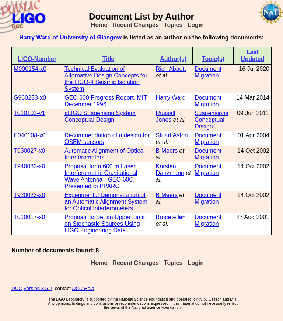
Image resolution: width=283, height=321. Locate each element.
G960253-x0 (30, 97)
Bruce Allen (171, 217)
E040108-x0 (29, 135)
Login (196, 25)
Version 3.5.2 (38, 288)
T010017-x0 (29, 217)
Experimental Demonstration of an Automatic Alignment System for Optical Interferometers (105, 201)
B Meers (167, 151)
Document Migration (208, 72)
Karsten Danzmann (170, 169)
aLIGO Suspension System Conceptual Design (100, 116)
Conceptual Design (209, 123)
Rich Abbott (171, 69)
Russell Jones (165, 116)
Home (99, 25)
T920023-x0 (29, 195)
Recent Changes (136, 25)
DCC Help (83, 288)
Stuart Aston (172, 135)
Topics (173, 25)
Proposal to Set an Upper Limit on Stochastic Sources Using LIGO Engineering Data (104, 224)
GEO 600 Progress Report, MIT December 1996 (105, 100)
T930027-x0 (29, 151)
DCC (16, 288)
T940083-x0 (29, 166)
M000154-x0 (30, 69)
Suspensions (211, 113)
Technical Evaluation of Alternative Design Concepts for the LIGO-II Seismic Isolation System (105, 79)
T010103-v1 (29, 113)
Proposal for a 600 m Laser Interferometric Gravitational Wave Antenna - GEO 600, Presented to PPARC (100, 176)
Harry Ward (35, 37)
